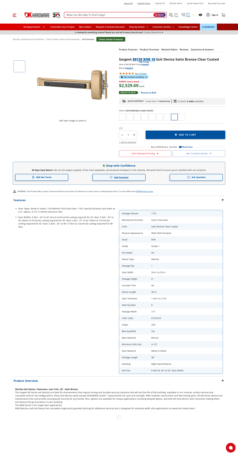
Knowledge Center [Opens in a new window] (188, 26)
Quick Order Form (195, 3)
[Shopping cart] (223, 15)
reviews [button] (141, 73)
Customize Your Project (62, 26)
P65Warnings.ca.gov (144, 191)
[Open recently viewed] (200, 15)
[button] (14, 14)
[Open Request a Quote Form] (145, 153)
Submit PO (160, 3)
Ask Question (196, 177)
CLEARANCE (208, 26)
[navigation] (163, 27)
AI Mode (159, 14)
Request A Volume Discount (110, 26)
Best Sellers (85, 26)
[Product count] (128, 134)
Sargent (145, 64)
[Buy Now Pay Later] (216, 3)
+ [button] (134, 135)
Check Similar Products (111, 39)
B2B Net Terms (42, 177)
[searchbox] (115, 15)
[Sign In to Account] (214, 15)
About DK (128, 3)
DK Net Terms (176, 3)
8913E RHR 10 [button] (144, 59)
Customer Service (162, 27)
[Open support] (231, 448)
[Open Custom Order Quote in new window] (199, 153)
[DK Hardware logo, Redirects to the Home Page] (39, 15)
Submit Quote (144, 3)
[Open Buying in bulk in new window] (147, 92)
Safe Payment (119, 177)
